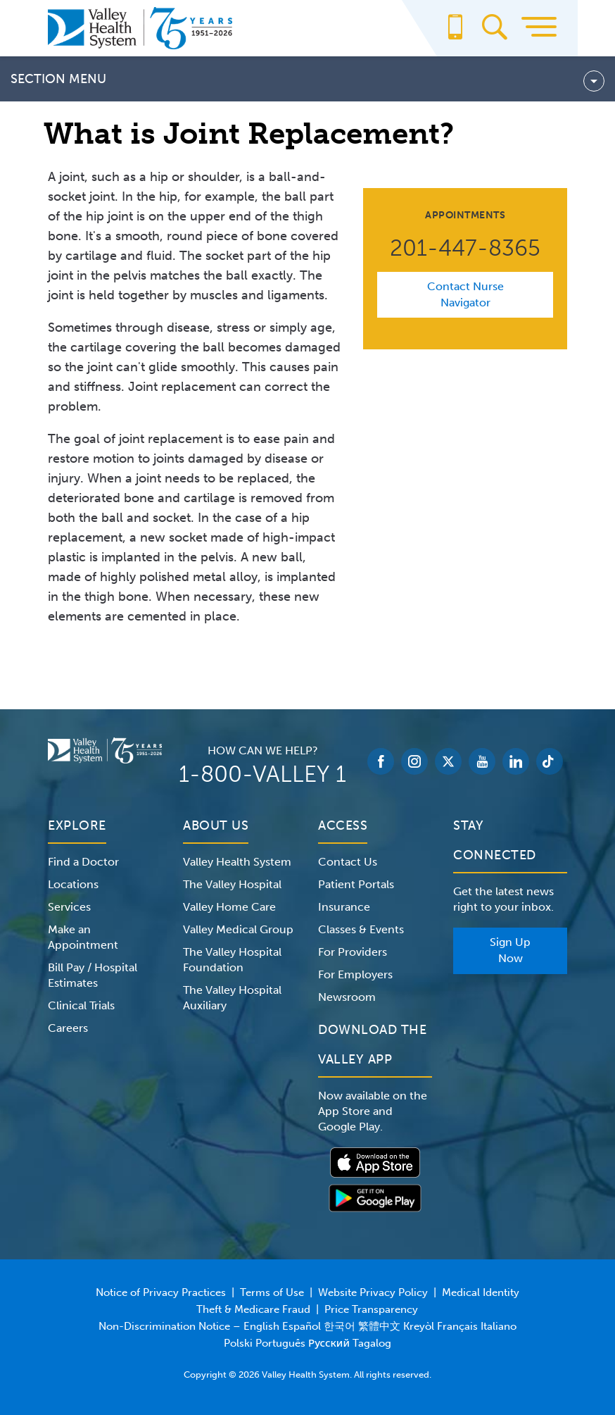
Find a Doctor (83, 861)
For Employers (355, 974)
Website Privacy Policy (373, 1292)
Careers (68, 1028)
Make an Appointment (83, 937)
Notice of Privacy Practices (161, 1292)
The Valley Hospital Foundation (232, 959)
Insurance (344, 907)
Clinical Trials (81, 1005)
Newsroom (347, 997)
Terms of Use (272, 1292)
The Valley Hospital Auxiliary (232, 997)
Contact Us (347, 861)
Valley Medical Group (238, 929)
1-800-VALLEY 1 (262, 774)
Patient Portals (356, 884)
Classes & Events (361, 929)
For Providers (352, 952)
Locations (73, 884)
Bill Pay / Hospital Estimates (92, 975)
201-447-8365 (465, 248)
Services (69, 907)
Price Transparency (371, 1309)
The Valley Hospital (232, 884)
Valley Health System (237, 861)
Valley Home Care (229, 907)
